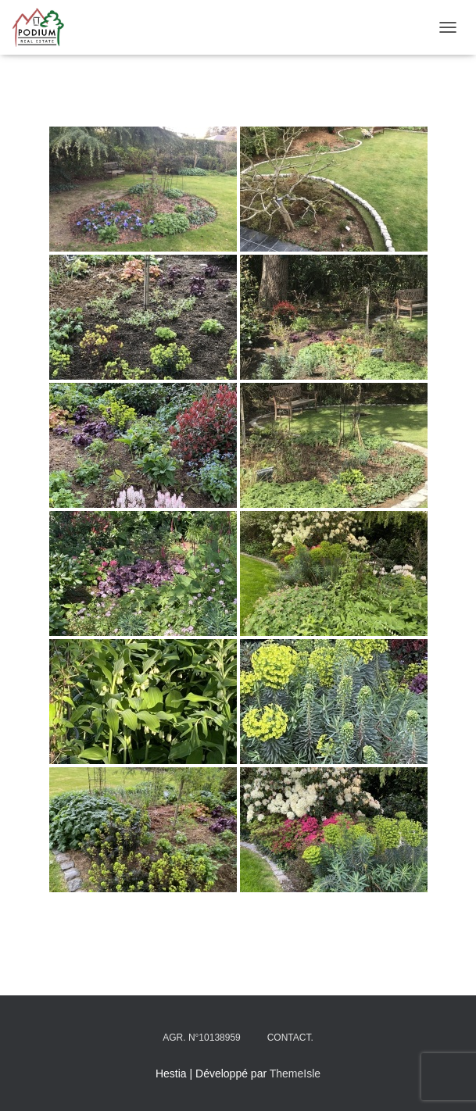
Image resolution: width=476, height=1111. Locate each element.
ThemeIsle (295, 1073)
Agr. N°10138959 (202, 1037)
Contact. (290, 1037)
